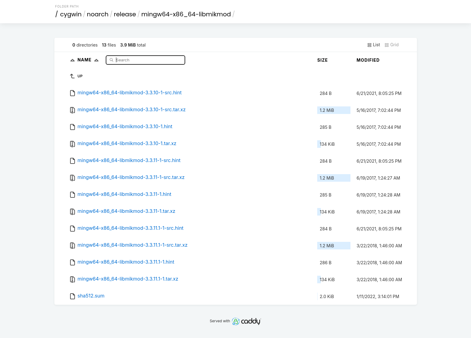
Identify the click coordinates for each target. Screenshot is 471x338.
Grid (391, 44)
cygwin (71, 14)
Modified (368, 60)
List (373, 44)
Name (89, 59)
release (125, 14)
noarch (98, 14)
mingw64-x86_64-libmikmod (186, 14)
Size (322, 60)
